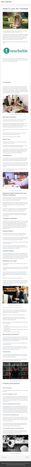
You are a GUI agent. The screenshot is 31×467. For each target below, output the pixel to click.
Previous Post (4, 457)
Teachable (4, 390)
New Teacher (6, 2)
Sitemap (13, 463)
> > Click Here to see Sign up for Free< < (15, 114)
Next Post (28, 457)
